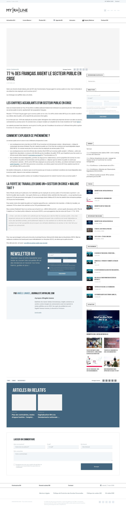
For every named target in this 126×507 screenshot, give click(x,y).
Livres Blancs (27, 20)
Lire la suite (38, 312)
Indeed (13, 380)
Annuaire (72, 20)
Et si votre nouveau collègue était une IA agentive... (106, 270)
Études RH (42, 20)
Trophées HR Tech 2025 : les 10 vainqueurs (104, 287)
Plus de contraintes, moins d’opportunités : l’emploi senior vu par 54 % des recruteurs (94, 352)
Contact (117, 1)
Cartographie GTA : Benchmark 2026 (102, 198)
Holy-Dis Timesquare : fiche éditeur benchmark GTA (93, 369)
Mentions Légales (44, 493)
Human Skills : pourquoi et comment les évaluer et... (106, 261)
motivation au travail (35, 155)
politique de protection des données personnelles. (63, 265)
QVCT (78, 122)
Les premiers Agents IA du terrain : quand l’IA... (105, 294)
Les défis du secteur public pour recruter (35, 243)
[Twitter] (108, 10)
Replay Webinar (88, 20)
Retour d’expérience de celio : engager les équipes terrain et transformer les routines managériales (101, 159)
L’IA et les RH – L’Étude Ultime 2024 (102, 236)
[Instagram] (112, 10)
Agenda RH (57, 20)
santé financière (15, 164)
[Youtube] (118, 10)
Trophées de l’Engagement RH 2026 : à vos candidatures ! (110, 351)
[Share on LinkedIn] (84, 69)
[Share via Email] (86, 69)
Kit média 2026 (109, 493)
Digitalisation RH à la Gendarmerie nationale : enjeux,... (48, 415)
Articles (9, 69)
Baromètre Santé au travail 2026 (102, 206)
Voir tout (89, 149)
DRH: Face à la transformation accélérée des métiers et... (105, 278)
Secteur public (21, 380)
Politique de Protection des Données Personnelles (68, 493)
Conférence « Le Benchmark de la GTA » (102, 165)
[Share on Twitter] (78, 69)
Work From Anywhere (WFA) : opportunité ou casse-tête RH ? (111, 369)
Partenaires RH (16, 485)
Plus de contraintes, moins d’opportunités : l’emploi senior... (23, 415)
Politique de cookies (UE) (94, 493)
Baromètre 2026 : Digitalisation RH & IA (103, 191)
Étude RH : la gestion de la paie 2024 (102, 229)
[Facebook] (105, 10)
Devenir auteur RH (44, 485)
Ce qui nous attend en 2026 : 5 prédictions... (104, 253)
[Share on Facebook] (75, 69)
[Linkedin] (115, 10)
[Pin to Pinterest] (81, 69)
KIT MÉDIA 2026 (109, 1)
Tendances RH (16, 69)
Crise (8, 380)
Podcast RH (104, 20)
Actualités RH (11, 20)
